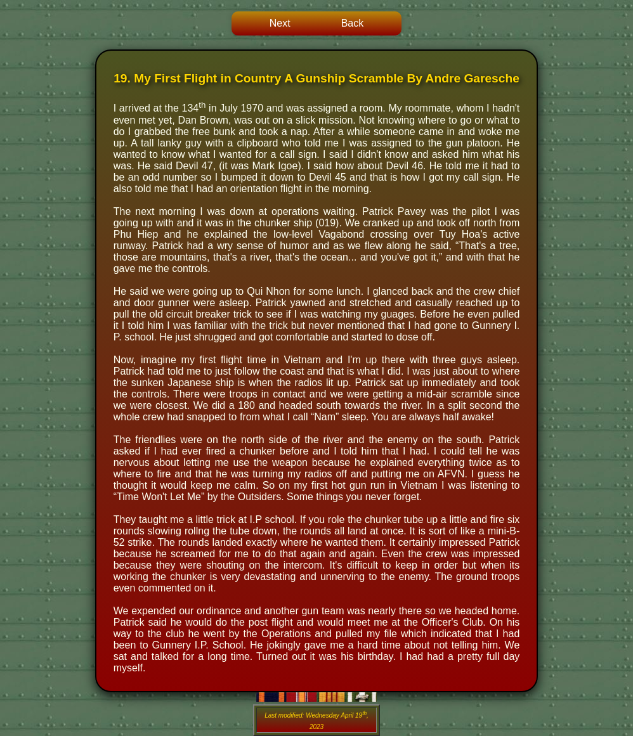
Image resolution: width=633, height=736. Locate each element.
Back (352, 23)
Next (280, 23)
